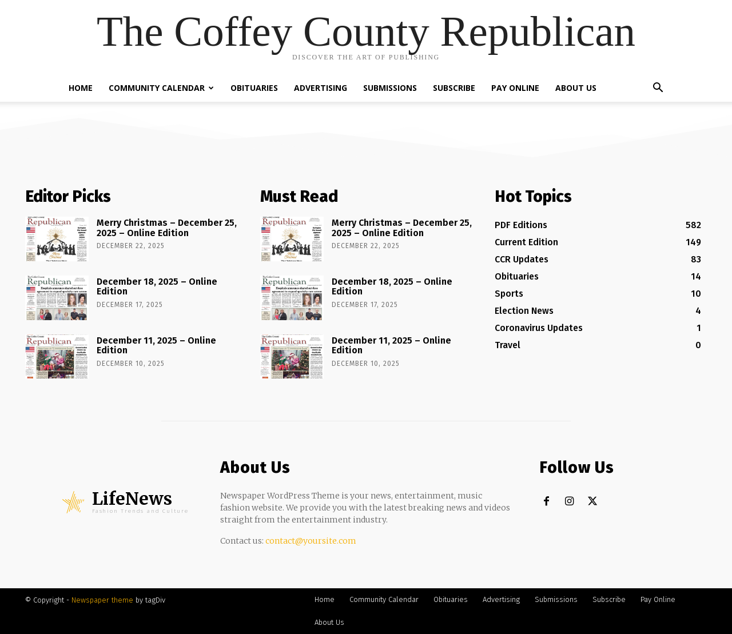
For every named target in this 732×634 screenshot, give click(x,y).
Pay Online (515, 87)
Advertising (320, 87)
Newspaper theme (102, 600)
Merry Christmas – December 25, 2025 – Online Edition (167, 227)
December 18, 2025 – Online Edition (157, 286)
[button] (657, 88)
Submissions (390, 87)
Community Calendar (161, 87)
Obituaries (254, 87)
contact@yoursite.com (310, 541)
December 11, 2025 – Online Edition (156, 345)
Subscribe (454, 87)
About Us (575, 87)
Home (81, 87)
